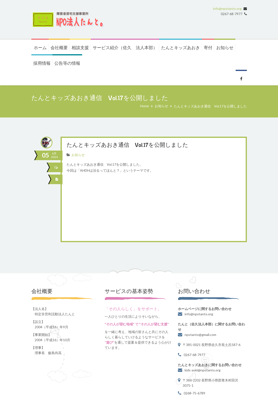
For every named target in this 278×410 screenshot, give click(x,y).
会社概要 (59, 47)
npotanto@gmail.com (200, 334)
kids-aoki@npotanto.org (203, 370)
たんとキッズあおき (180, 47)
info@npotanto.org (227, 8)
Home (144, 106)
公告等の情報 (67, 63)
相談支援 (80, 47)
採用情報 (42, 63)
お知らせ (224, 47)
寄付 (208, 47)
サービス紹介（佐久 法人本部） (125, 47)
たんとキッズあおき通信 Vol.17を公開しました (130, 145)
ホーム (40, 47)
